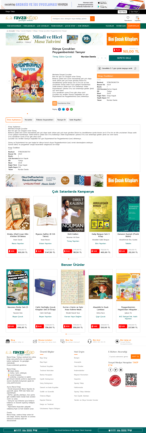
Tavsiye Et (61, 120)
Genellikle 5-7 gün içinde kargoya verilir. (117, 68)
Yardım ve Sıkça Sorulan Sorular (86, 400)
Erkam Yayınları (45, 244)
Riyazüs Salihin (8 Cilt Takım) (45, 235)
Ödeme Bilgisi (45, 396)
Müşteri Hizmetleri (81, 375)
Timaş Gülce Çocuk (62, 56)
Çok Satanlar (43, 26)
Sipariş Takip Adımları (82, 391)
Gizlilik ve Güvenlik (47, 391)
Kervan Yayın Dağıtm (73, 317)
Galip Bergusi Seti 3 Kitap (101, 235)
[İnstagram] (122, 370)
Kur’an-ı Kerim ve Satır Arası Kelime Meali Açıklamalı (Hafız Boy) (73, 308)
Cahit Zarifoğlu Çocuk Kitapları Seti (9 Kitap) (45, 308)
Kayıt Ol (135, 356)
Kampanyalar (133, 26)
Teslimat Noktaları (47, 370)
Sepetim (77, 379)
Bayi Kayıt (43, 362)
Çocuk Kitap (70, 26)
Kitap (18, 31)
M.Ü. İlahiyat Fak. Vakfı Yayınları (128, 318)
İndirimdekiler (79, 370)
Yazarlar (110, 26)
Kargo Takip (10, 11)
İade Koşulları (75, 120)
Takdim (128, 244)
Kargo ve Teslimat (47, 404)
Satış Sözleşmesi (46, 383)
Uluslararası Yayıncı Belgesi (50, 408)
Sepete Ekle (124, 58)
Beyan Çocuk (18, 317)
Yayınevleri (121, 26)
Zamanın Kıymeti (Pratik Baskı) (128, 235)
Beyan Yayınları (45, 317)
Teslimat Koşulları (46, 366)
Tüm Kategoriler (14, 26)
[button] (27, 113)
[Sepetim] (137, 18)
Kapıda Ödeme (45, 400)
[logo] (22, 18)
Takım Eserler (57, 26)
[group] (27, 79)
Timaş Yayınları (73, 241)
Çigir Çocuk (100, 317)
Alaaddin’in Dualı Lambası (100, 308)
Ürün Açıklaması (14, 120)
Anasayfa (11, 31)
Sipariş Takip (79, 383)
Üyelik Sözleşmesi (46, 379)
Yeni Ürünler (78, 366)
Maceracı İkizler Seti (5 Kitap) (18, 308)
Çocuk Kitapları (26, 31)
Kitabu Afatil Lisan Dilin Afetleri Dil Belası (17, 235)
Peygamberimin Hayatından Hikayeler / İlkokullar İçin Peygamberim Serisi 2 (128, 308)
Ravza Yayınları (18, 244)
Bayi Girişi (43, 358)
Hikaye (35, 31)
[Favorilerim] (128, 18)
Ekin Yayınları (100, 244)
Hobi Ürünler (83, 26)
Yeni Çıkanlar (29, 26)
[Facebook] (110, 370)
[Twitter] (116, 370)
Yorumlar (28, 120)
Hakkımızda (78, 387)
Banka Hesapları (46, 375)
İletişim (76, 358)
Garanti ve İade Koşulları (49, 387)
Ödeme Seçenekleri (44, 120)
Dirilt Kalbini (73, 234)
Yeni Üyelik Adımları (81, 396)
